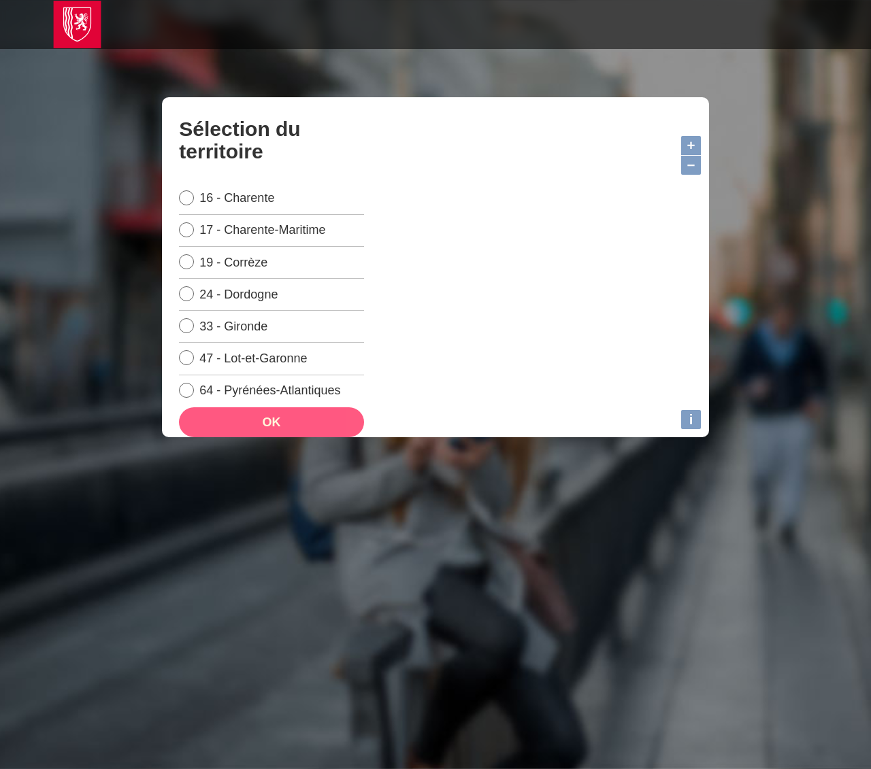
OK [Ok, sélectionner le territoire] (271, 436)
